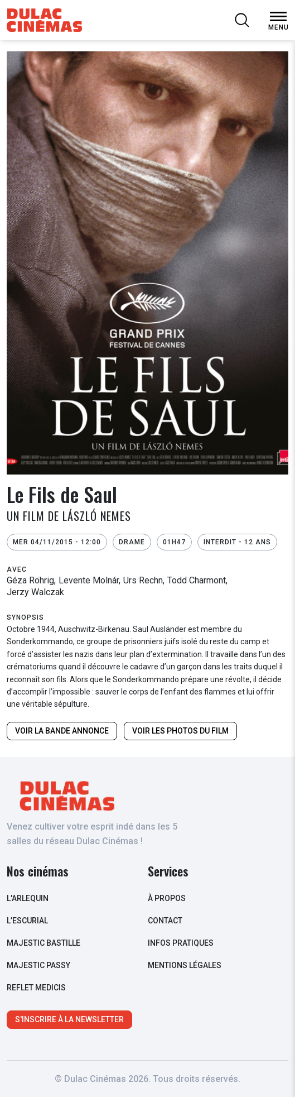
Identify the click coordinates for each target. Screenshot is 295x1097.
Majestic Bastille (43, 942)
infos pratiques (181, 942)
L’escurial (27, 920)
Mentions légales (184, 965)
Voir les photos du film (180, 730)
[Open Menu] (278, 16)
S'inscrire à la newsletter (69, 1019)
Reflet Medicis (36, 987)
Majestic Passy (38, 965)
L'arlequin (28, 898)
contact (165, 920)
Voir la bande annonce (62, 730)
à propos (167, 898)
